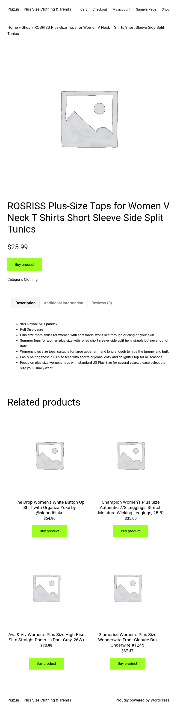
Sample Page (146, 9)
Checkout (99, 9)
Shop (166, 9)
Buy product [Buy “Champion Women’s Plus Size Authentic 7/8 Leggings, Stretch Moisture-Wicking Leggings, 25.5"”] (130, 531)
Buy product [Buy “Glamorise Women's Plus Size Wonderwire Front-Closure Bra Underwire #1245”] (127, 663)
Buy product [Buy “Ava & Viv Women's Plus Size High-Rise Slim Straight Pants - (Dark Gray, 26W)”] (46, 663)
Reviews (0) (101, 303)
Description (25, 303)
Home (12, 27)
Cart (83, 9)
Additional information (63, 303)
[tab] (25, 303)
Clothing (31, 279)
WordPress (160, 700)
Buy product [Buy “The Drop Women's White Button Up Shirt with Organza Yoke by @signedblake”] (49, 531)
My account (121, 9)
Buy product (24, 264)
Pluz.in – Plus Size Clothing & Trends (39, 9)
